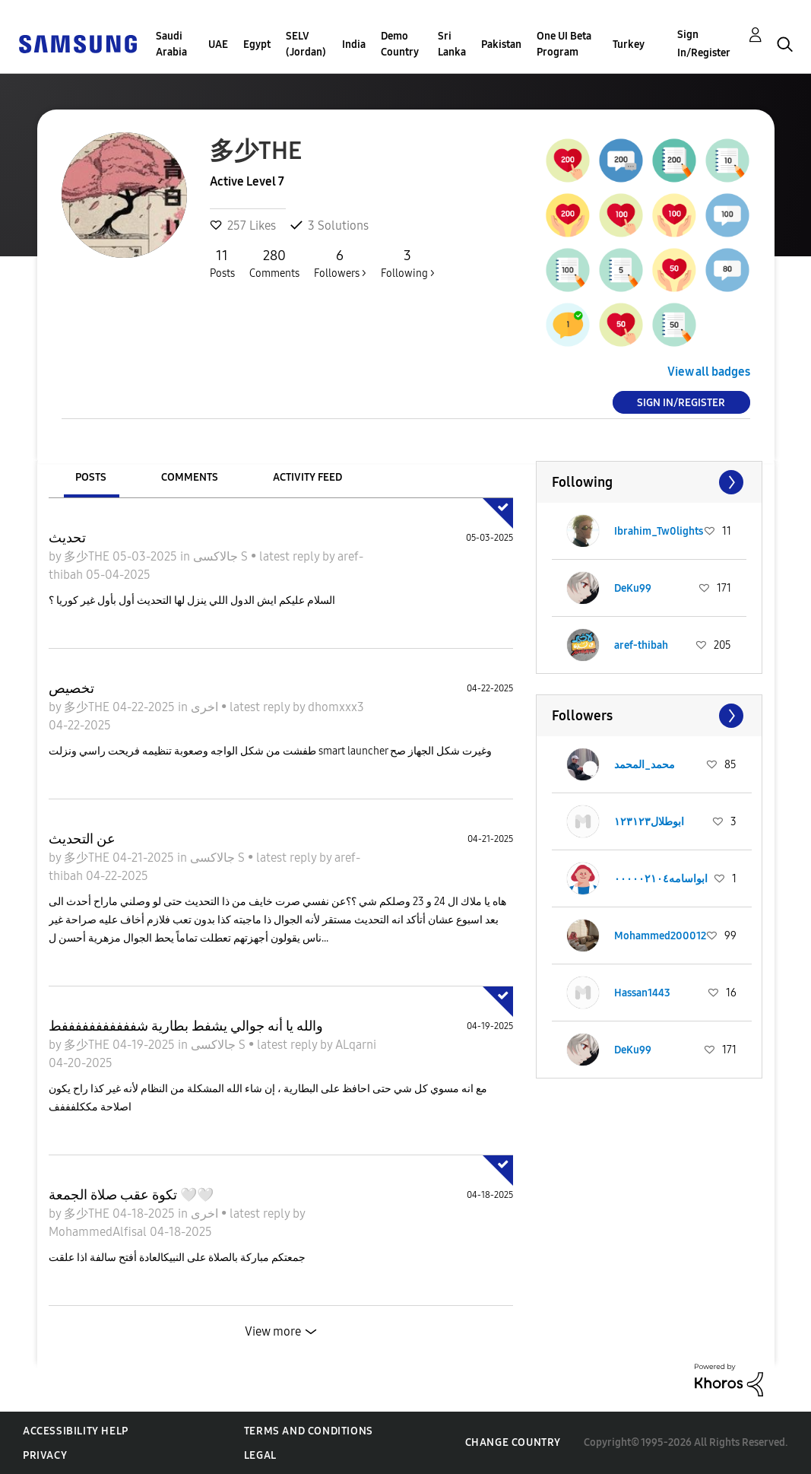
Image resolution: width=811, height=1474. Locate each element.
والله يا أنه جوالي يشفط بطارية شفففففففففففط (186, 1026)
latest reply (290, 556)
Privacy (45, 1455)
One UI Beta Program (564, 44)
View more (273, 1331)
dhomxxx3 (336, 707)
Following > (408, 263)
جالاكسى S (222, 556)
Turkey (629, 44)
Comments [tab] (189, 477)
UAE (218, 44)
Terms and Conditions (308, 1431)
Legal (260, 1455)
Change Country (513, 1442)
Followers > (340, 263)
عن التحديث (82, 839)
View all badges (708, 371)
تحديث (67, 537)
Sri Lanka (452, 44)
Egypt (257, 44)
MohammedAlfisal (99, 1232)
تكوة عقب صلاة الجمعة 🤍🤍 (131, 1195)
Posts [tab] (90, 477)
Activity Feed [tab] (307, 477)
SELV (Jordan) (306, 44)
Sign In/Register (703, 43)
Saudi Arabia (171, 44)
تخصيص (71, 688)
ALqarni (355, 1044)
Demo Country (400, 44)
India (354, 44)
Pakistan (501, 44)
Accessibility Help (75, 1431)
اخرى (206, 707)
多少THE (88, 556)
